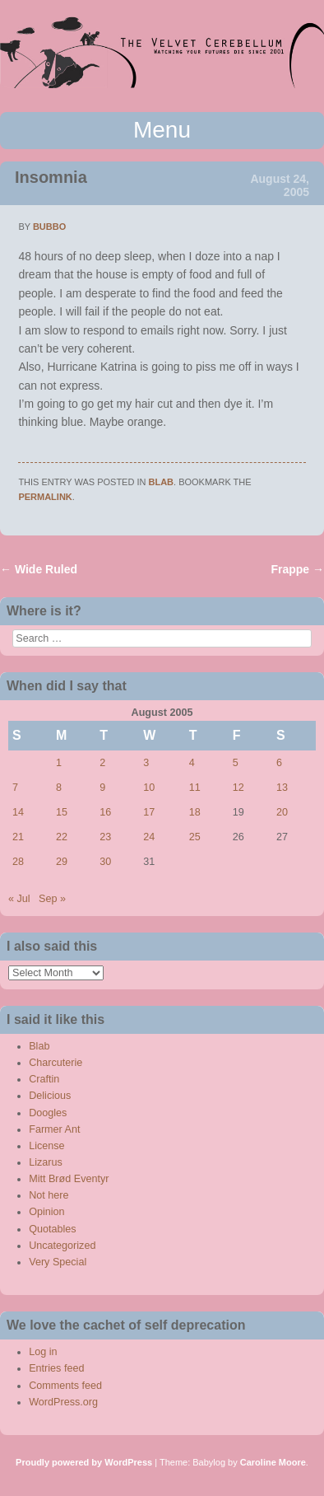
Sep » (52, 899)
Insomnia (51, 177)
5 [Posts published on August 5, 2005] (235, 763)
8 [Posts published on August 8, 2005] (59, 787)
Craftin (44, 1079)
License (46, 1146)
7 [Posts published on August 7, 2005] (15, 787)
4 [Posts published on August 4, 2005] (192, 763)
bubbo (49, 226)
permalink (45, 497)
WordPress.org (63, 1402)
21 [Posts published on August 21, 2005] (18, 837)
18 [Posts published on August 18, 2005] (195, 812)
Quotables (52, 1229)
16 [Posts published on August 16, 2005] (105, 812)
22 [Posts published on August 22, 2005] (61, 837)
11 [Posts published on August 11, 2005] (195, 787)
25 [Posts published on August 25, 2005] (195, 837)
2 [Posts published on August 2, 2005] (102, 763)
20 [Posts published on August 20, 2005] (282, 812)
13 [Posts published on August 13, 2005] (282, 787)
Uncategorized (62, 1245)
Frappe (297, 569)
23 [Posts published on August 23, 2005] (105, 837)
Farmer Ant (54, 1129)
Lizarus (45, 1162)
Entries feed (56, 1368)
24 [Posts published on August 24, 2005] (149, 837)
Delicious (50, 1095)
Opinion (46, 1212)
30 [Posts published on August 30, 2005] (105, 861)
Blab (161, 482)
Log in (43, 1352)
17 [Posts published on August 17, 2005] (149, 812)
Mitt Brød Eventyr (69, 1179)
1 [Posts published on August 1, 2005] (59, 763)
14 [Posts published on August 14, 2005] (18, 812)
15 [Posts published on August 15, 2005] (61, 812)
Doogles (48, 1113)
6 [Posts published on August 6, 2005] (279, 763)
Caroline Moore (273, 1462)
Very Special (57, 1262)
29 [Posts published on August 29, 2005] (61, 861)
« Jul (19, 899)
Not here (48, 1195)
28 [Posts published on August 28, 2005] (18, 861)
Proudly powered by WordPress (84, 1462)
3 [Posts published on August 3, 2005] (146, 763)
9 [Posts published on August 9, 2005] (102, 787)
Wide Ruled (38, 569)
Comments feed (65, 1385)
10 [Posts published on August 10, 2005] (149, 787)
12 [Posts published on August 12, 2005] (238, 787)
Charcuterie (55, 1062)
